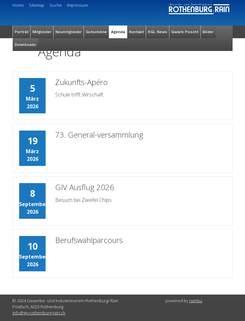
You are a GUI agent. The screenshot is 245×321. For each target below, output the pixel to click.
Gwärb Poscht (184, 32)
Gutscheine (96, 32)
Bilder (208, 32)
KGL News (157, 32)
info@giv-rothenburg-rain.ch (38, 313)
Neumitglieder (69, 32)
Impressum (77, 5)
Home (18, 5)
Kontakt (136, 32)
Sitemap (36, 5)
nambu (195, 300)
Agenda (118, 32)
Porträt (21, 32)
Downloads (25, 44)
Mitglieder (42, 32)
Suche (55, 5)
